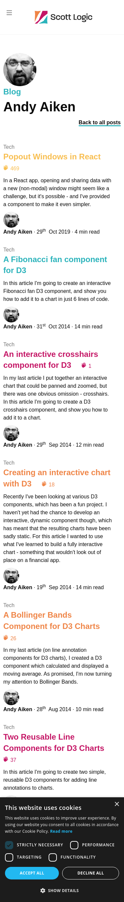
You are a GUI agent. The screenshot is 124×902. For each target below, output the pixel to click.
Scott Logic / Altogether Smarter (65, 17)
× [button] (116, 804)
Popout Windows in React (52, 156)
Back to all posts (100, 122)
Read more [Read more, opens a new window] (61, 831)
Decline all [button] (90, 873)
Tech (9, 147)
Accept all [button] (32, 873)
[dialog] (62, 849)
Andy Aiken (17, 232)
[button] (62, 890)
